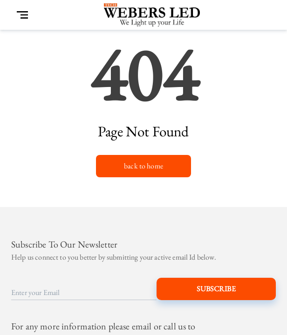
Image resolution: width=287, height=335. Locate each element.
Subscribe (216, 289)
